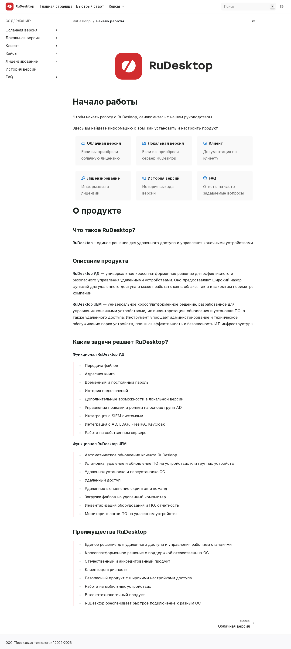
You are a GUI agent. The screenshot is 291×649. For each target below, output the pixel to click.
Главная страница (56, 6)
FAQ (9, 77)
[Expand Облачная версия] (56, 30)
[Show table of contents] (253, 21)
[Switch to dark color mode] (281, 6)
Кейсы (11, 53)
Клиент (12, 45)
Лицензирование (22, 61)
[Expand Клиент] (56, 46)
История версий (21, 69)
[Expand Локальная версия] (56, 38)
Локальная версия (23, 37)
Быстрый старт (90, 6)
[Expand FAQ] (56, 77)
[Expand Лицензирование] (56, 61)
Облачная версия (21, 30)
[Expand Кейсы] (56, 53)
